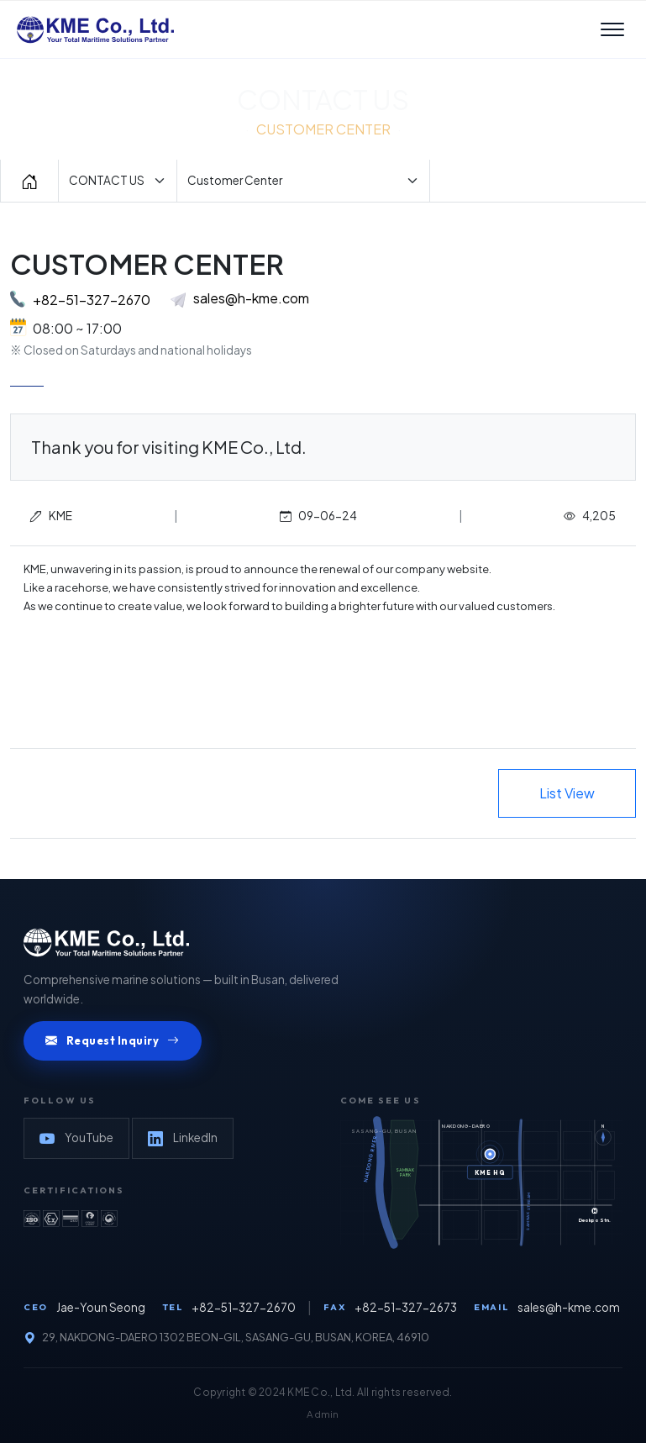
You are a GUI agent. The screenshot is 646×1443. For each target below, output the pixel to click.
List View (567, 793)
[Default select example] (117, 181)
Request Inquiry (112, 1041)
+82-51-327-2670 (91, 299)
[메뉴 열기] (612, 29)
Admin (323, 1414)
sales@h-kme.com (240, 298)
